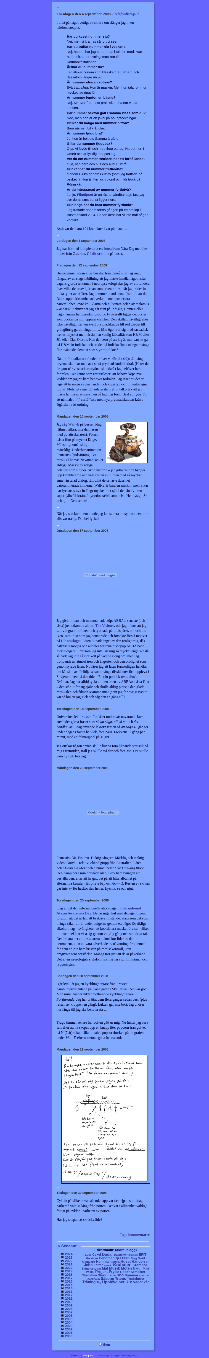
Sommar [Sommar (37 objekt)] (131, 1275)
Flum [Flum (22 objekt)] (126, 1258)
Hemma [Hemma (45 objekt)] (102, 1261)
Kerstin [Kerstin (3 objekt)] (108, 1265)
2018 (68, 1274)
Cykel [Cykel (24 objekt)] (96, 1254)
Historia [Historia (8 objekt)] (115, 1261)
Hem (104, 1344)
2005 (68, 1319)
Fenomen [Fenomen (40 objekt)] (107, 1258)
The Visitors (104, 625)
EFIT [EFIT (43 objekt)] (142, 1254)
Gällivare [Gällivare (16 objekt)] (88, 1261)
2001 (68, 1333)
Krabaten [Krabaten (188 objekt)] (122, 1264)
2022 (68, 1261)
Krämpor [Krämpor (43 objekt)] (139, 1265)
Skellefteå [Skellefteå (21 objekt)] (89, 1275)
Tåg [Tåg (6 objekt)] (99, 1282)
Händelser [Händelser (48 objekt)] (140, 1261)
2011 (68, 1298)
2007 (68, 1312)
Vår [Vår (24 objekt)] (146, 1282)
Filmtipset (85, 194)
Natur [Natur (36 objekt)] (137, 1268)
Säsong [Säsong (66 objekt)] (107, 1278)
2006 (68, 1315)
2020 (68, 1268)
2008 (68, 1309)
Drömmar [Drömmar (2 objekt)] (133, 1255)
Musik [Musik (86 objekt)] (114, 1268)
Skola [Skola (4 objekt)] (113, 1275)
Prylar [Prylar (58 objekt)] (114, 1272)
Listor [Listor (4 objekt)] (97, 1269)
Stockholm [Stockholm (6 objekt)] (93, 1279)
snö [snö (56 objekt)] (120, 1275)
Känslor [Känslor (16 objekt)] (87, 1268)
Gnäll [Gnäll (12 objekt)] (141, 1258)
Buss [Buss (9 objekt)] (88, 1254)
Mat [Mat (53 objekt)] (105, 1268)
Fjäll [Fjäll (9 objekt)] (118, 1258)
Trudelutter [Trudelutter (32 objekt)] (136, 1279)
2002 (68, 1329)
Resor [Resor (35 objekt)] (125, 1272)
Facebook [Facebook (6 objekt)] (92, 1258)
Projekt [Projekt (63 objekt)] (101, 1272)
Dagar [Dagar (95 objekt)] (107, 1254)
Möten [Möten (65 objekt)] (126, 1268)
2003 (68, 1326)
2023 (68, 1257)
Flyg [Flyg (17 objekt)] (133, 1258)
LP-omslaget (71, 641)
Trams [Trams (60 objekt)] (120, 1278)
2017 (68, 1278)
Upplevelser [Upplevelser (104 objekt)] (113, 1282)
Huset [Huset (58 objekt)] (126, 1261)
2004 (68, 1322)
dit (94, 254)
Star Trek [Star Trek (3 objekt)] (144, 1275)
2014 (68, 1288)
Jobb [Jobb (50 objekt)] (88, 1265)
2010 (68, 1302)
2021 (68, 1264)
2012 (68, 1295)
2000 (68, 1336)
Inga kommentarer (135, 1235)
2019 (68, 1271)
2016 (68, 1281)
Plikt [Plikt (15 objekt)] (146, 1268)
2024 (68, 1254)
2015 (68, 1285)
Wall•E (73, 424)
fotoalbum (112, 248)
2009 (68, 1305)
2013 (68, 1291)
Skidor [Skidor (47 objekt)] (103, 1275)
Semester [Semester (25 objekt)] (138, 1272)
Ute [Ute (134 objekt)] (128, 1282)
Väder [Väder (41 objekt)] (138, 1282)
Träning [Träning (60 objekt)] (88, 1282)
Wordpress (88, 1355)
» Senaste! (67, 1246)
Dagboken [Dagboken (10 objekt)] (120, 1254)
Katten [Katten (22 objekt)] (98, 1265)
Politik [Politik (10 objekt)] (90, 1272)
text (124, 677)
